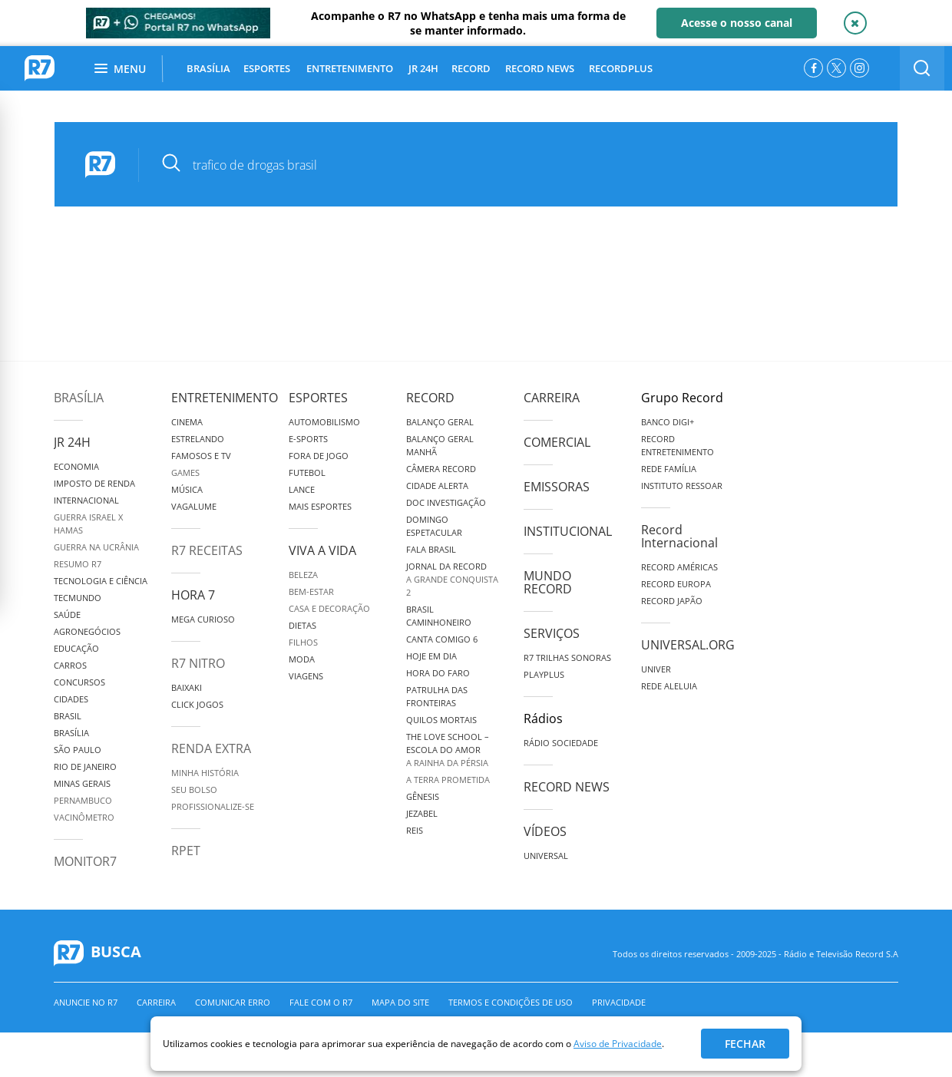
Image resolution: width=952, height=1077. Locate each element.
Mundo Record (548, 582)
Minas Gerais (82, 783)
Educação (76, 648)
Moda (302, 659)
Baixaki (186, 687)
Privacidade (619, 1002)
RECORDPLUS (621, 68)
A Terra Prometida (448, 779)
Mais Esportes (320, 506)
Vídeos (545, 831)
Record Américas (679, 567)
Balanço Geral (440, 422)
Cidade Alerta (437, 485)
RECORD (471, 68)
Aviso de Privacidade (618, 1043)
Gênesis (422, 796)
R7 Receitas (207, 550)
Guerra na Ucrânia (96, 547)
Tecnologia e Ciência (100, 580)
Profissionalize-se (212, 806)
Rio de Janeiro (85, 766)
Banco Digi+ (667, 422)
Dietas (302, 625)
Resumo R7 (77, 564)
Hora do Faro (438, 673)
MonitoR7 (85, 861)
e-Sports (308, 438)
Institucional (568, 531)
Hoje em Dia (431, 656)
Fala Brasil (431, 549)
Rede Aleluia (669, 686)
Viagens (306, 676)
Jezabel (422, 813)
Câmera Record (441, 468)
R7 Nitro (198, 663)
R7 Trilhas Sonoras (567, 657)
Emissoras (557, 486)
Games (185, 472)
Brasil (67, 716)
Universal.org (688, 644)
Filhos (303, 642)
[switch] (922, 68)
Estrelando (197, 438)
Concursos (79, 682)
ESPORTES (266, 68)
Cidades (71, 699)
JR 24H (423, 68)
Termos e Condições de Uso (510, 1002)
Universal (546, 855)
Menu (120, 68)
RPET (185, 850)
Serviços (552, 633)
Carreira (552, 397)
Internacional (86, 500)
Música (187, 489)
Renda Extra (211, 748)
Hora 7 (193, 594)
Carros (70, 665)
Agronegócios (87, 631)
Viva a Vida (322, 550)
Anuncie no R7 (85, 1002)
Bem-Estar (311, 591)
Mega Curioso (203, 619)
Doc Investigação (446, 502)
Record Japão (671, 600)
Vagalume (194, 506)
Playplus (544, 674)
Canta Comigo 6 (442, 639)
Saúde (67, 614)
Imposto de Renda (94, 483)
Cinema (187, 422)
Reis (414, 830)
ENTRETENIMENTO (349, 68)
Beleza (303, 574)
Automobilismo (324, 422)
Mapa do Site (400, 1002)
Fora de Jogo (319, 455)
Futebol (307, 472)
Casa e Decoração (329, 608)
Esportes (318, 397)
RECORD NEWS (539, 68)
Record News (567, 786)
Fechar (745, 1043)
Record (430, 397)
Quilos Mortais (441, 719)
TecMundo (77, 597)
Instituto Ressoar (681, 485)
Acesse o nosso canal (736, 22)
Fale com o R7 (320, 1002)
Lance (302, 489)
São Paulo (77, 749)
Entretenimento (224, 397)
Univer (656, 669)
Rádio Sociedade (561, 742)
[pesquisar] (507, 165)
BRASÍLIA (208, 68)
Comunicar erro (232, 1002)
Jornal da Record (446, 566)
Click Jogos (197, 704)
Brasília (79, 397)
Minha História (205, 772)
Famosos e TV (201, 455)
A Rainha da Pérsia (447, 762)
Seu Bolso (194, 789)
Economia (76, 466)
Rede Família (668, 468)
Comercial (557, 442)
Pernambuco (83, 800)
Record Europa (676, 584)
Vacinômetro (84, 817)
